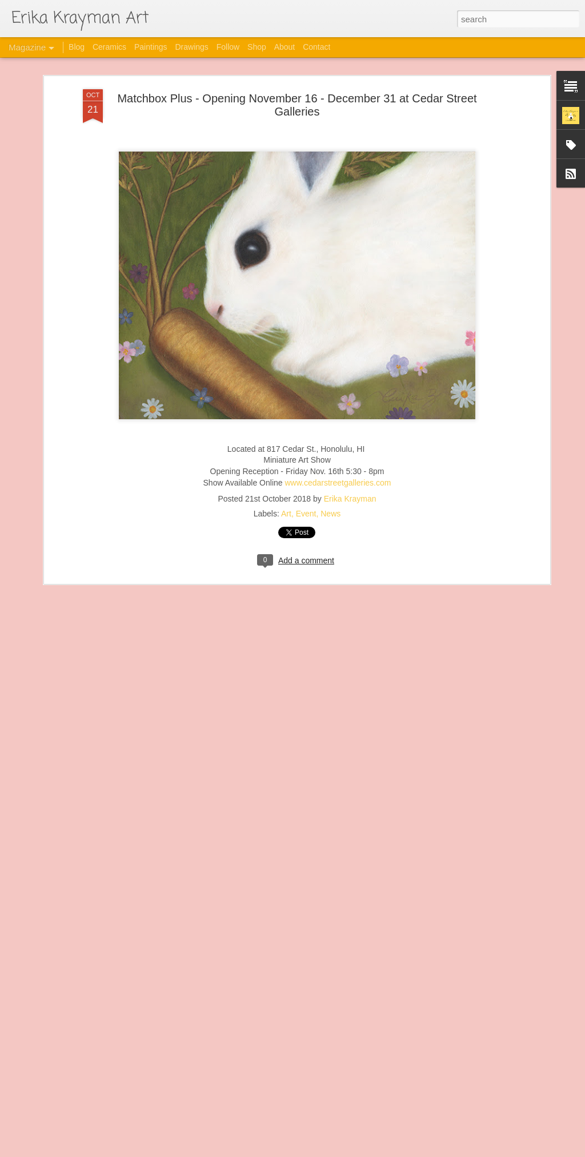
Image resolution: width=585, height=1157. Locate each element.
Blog (77, 46)
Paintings (150, 46)
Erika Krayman (350, 478)
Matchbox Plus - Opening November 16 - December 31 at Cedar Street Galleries (296, 84)
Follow (228, 46)
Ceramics (109, 46)
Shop (256, 46)
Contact (316, 46)
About (284, 46)
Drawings (191, 46)
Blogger (349, 1150)
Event (306, 493)
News (330, 493)
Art (286, 493)
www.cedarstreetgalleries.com (338, 461)
